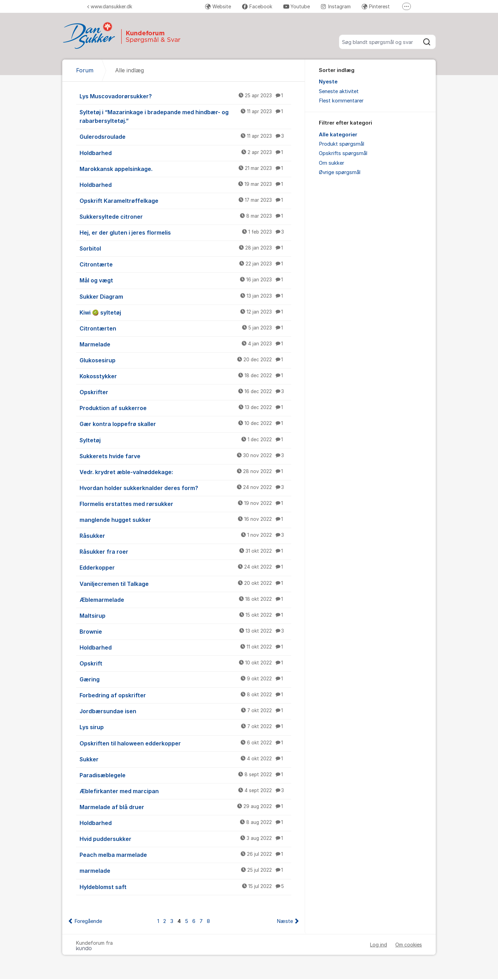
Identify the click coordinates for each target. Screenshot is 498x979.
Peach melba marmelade (185, 854)
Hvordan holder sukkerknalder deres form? (185, 487)
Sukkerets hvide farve (185, 456)
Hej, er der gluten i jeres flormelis (185, 232)
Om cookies (408, 945)
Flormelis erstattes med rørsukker (185, 503)
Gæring (185, 679)
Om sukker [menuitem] (331, 163)
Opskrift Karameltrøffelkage (185, 200)
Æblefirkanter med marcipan (185, 791)
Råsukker (185, 535)
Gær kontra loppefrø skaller (185, 423)
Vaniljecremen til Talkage (185, 583)
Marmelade (185, 344)
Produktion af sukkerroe (185, 407)
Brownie (185, 631)
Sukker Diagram (185, 296)
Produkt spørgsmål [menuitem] (341, 144)
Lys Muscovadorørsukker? (185, 96)
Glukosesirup (185, 360)
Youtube (296, 6)
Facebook (257, 6)
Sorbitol (185, 248)
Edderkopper (185, 567)
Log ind (378, 945)
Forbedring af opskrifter (185, 695)
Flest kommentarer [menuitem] (341, 101)
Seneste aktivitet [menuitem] (339, 91)
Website (218, 6)
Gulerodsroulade (185, 136)
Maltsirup (185, 615)
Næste (285, 921)
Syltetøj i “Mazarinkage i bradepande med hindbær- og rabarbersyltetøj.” (185, 116)
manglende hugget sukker (185, 519)
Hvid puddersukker (185, 838)
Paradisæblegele (185, 775)
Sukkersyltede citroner (185, 216)
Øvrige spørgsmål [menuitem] (339, 172)
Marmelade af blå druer (185, 806)
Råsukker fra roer (185, 551)
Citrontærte (185, 264)
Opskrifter (185, 392)
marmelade (185, 870)
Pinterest (376, 6)
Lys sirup (185, 727)
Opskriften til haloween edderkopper (185, 743)
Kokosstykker (185, 376)
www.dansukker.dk (109, 6)
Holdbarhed (185, 152)
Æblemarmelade (185, 599)
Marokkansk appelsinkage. (185, 168)
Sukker (185, 759)
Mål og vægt (185, 280)
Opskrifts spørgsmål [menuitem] (343, 153)
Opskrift (185, 663)
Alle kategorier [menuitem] (338, 135)
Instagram (336, 6)
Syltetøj (185, 440)
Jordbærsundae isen (185, 711)
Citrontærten (185, 328)
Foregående (88, 921)
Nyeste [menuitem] (328, 82)
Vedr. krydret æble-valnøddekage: (185, 471)
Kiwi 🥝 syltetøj (185, 312)
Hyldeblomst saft (185, 886)
